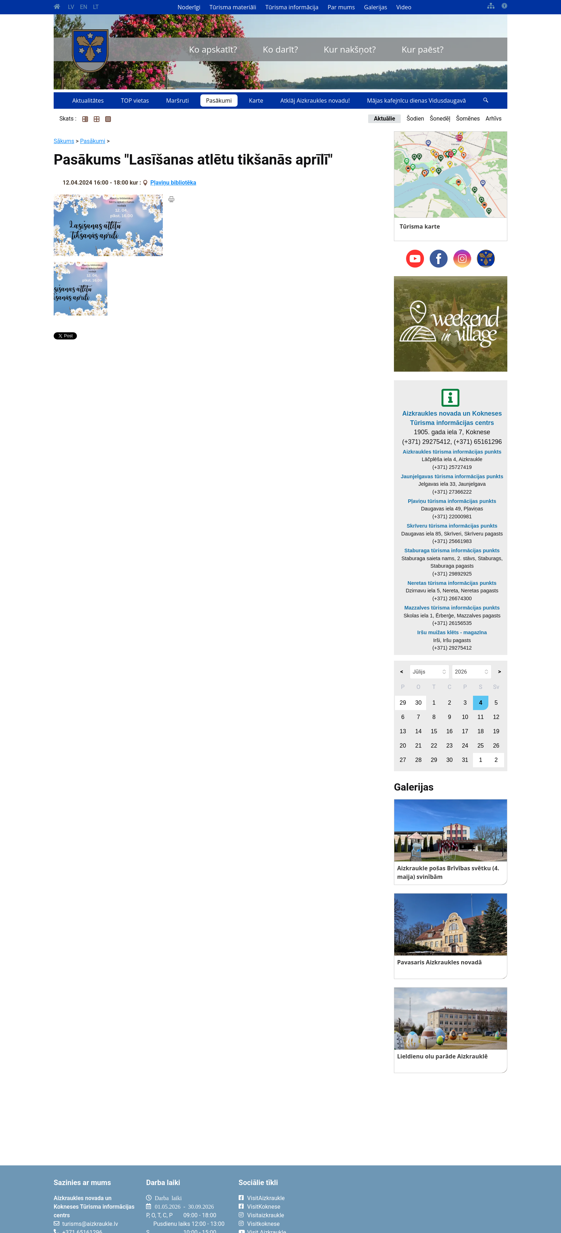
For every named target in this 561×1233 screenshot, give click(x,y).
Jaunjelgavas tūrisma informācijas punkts (452, 476)
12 (496, 717)
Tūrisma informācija (291, 7)
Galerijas (375, 7)
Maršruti (177, 100)
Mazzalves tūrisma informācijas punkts (451, 608)
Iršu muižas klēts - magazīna (452, 632)
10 (465, 717)
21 (418, 746)
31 (465, 760)
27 (403, 760)
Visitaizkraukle (265, 1215)
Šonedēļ (440, 118)
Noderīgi (188, 7)
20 (403, 746)
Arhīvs (494, 118)
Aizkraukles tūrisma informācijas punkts (452, 452)
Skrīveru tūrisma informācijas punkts (452, 526)
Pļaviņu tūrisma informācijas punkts (452, 501)
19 (496, 731)
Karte (256, 100)
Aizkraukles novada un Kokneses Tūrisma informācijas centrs (452, 418)
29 (403, 703)
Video (403, 7)
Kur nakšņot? (350, 49)
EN (83, 7)
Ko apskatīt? (213, 49)
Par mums (341, 7)
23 (449, 746)
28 (418, 760)
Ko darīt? (280, 49)
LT (96, 7)
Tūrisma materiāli (233, 7)
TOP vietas (135, 100)
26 (496, 746)
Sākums (64, 141)
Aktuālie (384, 118)
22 (434, 746)
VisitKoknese (263, 1206)
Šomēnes (468, 118)
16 (449, 731)
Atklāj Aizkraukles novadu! (315, 100)
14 (418, 731)
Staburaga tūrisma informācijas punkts (451, 550)
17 (465, 731)
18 (480, 731)
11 (480, 717)
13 (403, 731)
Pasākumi (219, 100)
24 (465, 746)
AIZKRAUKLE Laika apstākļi (419, 1203)
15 (434, 731)
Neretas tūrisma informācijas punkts (452, 583)
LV (71, 7)
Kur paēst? (422, 49)
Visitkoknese (263, 1223)
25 (480, 746)
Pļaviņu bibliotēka (173, 182)
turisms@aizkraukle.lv (90, 1223)
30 (418, 703)
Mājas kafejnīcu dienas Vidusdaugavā (416, 100)
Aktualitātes (88, 100)
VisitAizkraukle (266, 1198)
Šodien (415, 118)
